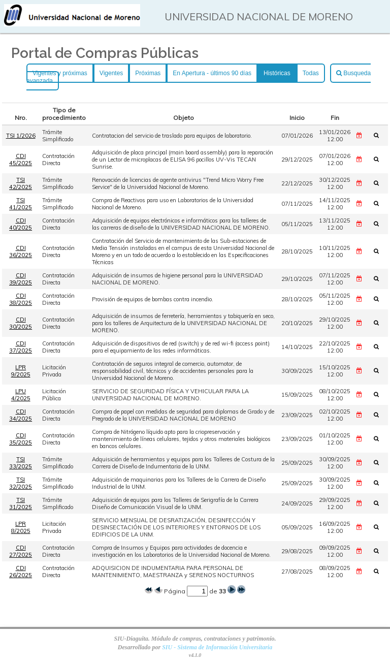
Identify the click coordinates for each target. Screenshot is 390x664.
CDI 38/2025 (20, 299)
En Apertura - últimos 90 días (212, 73)
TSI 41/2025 (20, 204)
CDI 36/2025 (20, 251)
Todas (311, 73)
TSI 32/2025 (20, 483)
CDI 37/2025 (20, 347)
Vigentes (111, 73)
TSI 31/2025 (20, 503)
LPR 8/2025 (20, 527)
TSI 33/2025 (20, 463)
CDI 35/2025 (20, 439)
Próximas (147, 73)
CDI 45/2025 (20, 159)
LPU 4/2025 (20, 395)
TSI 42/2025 (20, 183)
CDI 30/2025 (20, 323)
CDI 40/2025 (20, 224)
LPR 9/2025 (20, 371)
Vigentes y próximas (59, 73)
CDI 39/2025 (20, 279)
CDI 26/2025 (20, 571)
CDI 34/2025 (20, 415)
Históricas (277, 73)
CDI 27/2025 (20, 551)
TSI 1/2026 (21, 135)
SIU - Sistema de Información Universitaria (217, 647)
